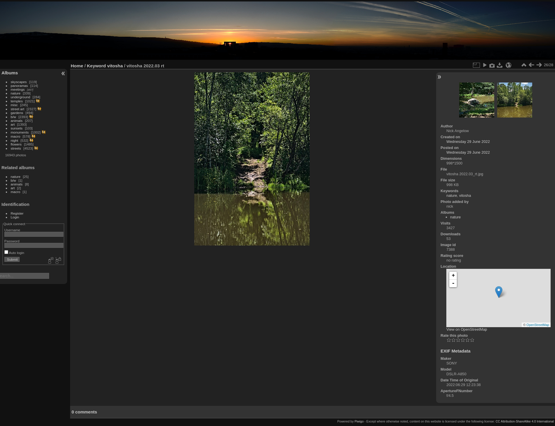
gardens (17, 113)
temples (17, 101)
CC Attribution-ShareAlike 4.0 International (525, 421)
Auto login (14, 253)
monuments (20, 132)
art (13, 124)
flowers (16, 144)
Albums (9, 72)
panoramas (19, 85)
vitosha (115, 65)
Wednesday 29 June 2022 (468, 141)
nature (15, 93)
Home (77, 65)
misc (14, 105)
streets (16, 148)
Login (15, 217)
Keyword (96, 65)
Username (12, 230)
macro (15, 136)
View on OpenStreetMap (466, 329)
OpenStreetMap (537, 325)
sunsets (17, 128)
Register (17, 213)
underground (20, 97)
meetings (18, 89)
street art (17, 109)
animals (17, 120)
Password (12, 241)
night (14, 140)
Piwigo (359, 421)
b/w (13, 117)
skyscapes (19, 82)
